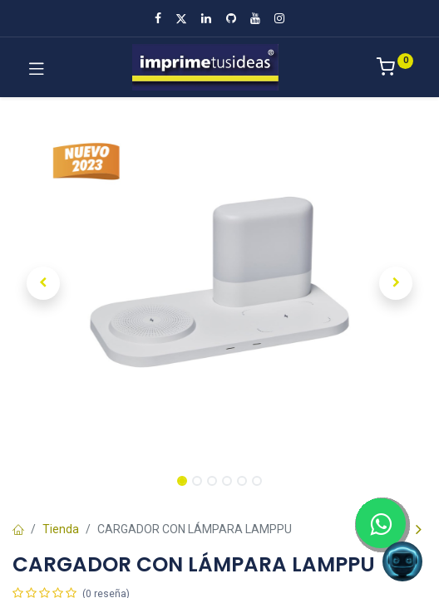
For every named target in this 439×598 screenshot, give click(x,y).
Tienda (60, 529)
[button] (43, 283)
